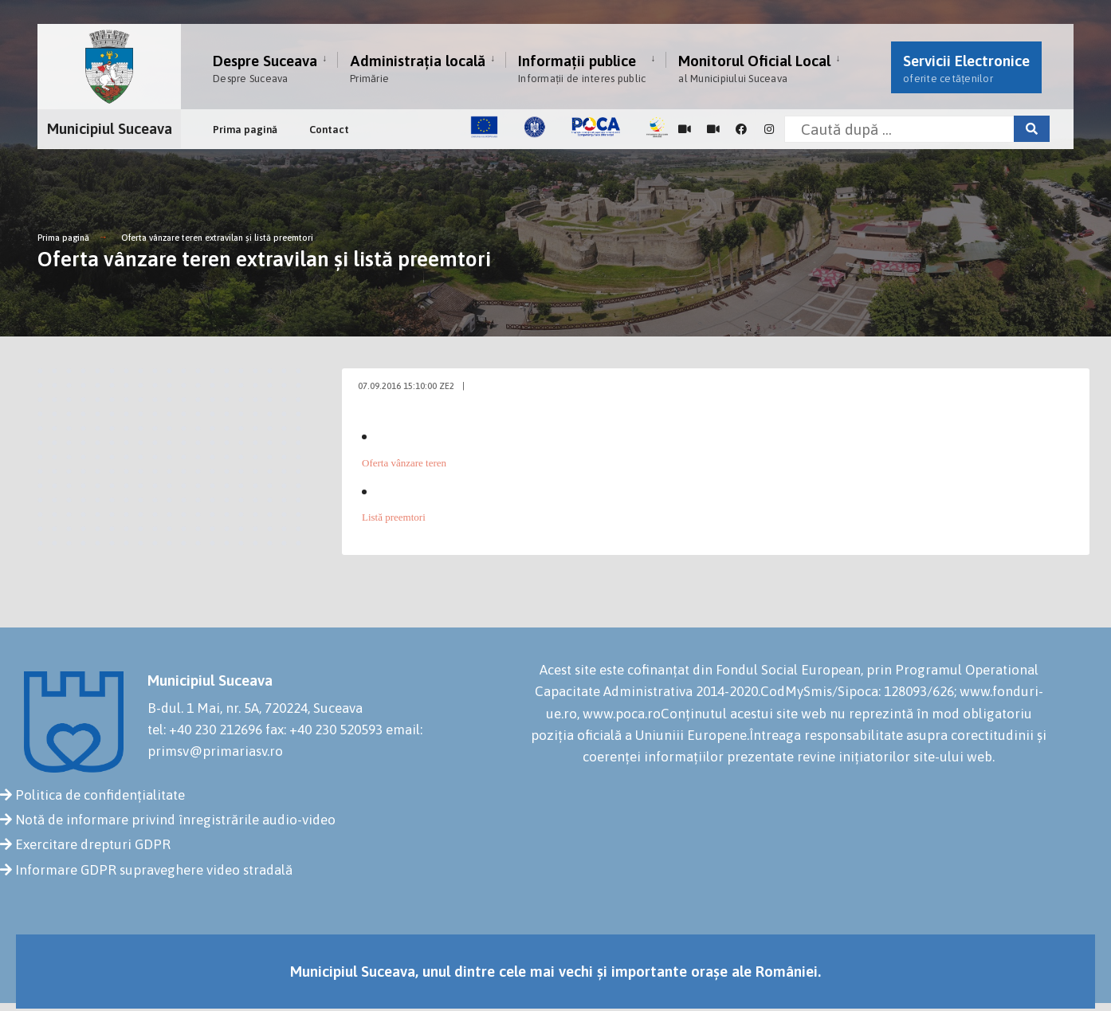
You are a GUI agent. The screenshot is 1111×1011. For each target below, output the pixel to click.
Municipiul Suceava (109, 128)
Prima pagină (245, 130)
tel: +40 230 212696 (204, 730)
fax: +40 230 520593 (324, 730)
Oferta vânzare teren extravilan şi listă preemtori (217, 237)
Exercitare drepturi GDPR (93, 844)
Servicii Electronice (966, 68)
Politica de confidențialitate (100, 795)
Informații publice (582, 68)
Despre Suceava (265, 68)
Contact (329, 130)
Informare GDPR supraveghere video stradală (153, 870)
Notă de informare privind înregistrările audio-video (175, 820)
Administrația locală (417, 68)
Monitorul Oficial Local (754, 68)
